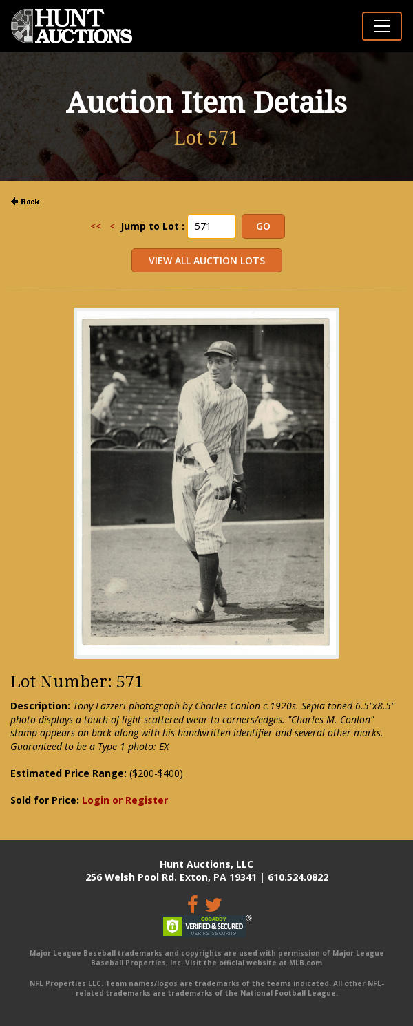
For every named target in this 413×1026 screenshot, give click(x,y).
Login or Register (125, 799)
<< (95, 226)
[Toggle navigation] (382, 26)
